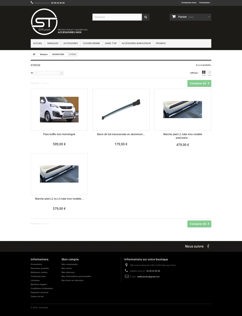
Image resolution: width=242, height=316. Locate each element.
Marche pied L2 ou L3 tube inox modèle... (59, 198)
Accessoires (70, 43)
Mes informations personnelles (76, 276)
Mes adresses (68, 272)
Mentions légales (39, 284)
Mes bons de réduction (72, 280)
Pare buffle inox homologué (59, 134)
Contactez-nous (188, 2)
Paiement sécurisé (39, 292)
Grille (204, 73)
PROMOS (161, 43)
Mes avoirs (67, 268)
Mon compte (70, 259)
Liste (209, 73)
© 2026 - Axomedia (39, 307)
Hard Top (111, 43)
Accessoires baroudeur (136, 43)
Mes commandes (70, 264)
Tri (32, 73)
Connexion (204, 2)
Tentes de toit (37, 296)
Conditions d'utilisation (42, 288)
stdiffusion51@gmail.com (148, 276)
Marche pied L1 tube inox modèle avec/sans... (182, 136)
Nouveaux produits (40, 268)
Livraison (35, 280)
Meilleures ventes (39, 272)
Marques (52, 43)
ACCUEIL (37, 43)
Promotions (36, 264)
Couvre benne (91, 43)
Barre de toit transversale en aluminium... (121, 134)
